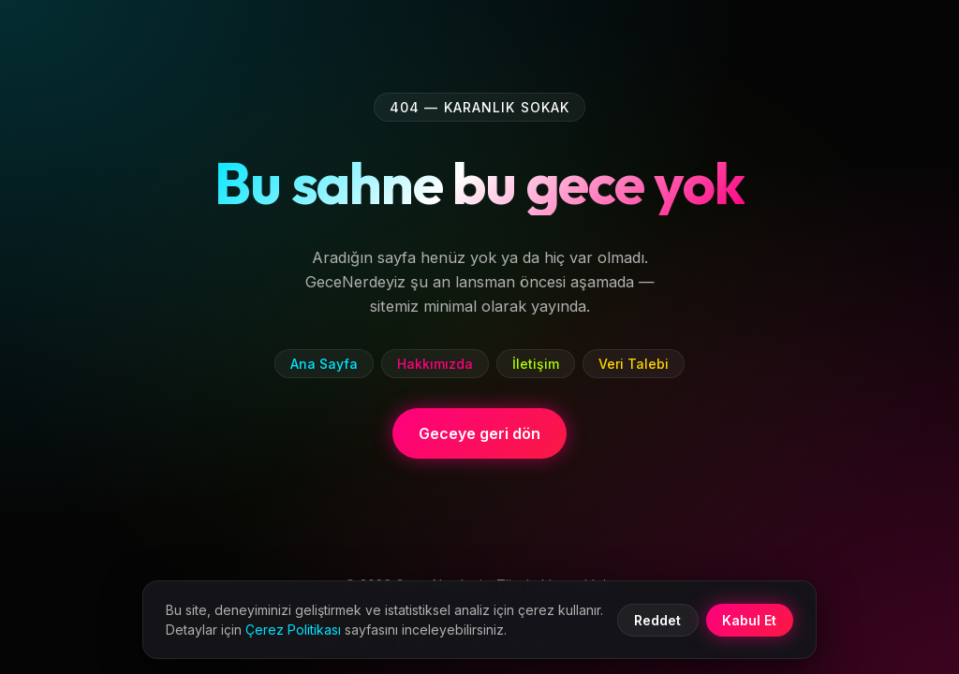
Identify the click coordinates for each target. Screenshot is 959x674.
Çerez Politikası (293, 629)
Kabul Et (749, 620)
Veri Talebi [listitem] (633, 364)
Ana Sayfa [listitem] (324, 364)
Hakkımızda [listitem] (435, 364)
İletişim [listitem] (535, 364)
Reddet (657, 620)
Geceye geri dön (479, 433)
